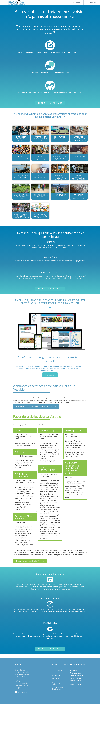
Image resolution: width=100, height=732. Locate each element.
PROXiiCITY (18, 709)
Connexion (92, 3)
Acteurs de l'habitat (21, 713)
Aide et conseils (20, 704)
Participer (50, 402)
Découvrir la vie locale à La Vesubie (30, 589)
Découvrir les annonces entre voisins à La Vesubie (36, 434)
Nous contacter (21, 720)
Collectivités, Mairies (21, 711)
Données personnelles (22, 702)
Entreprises (18, 715)
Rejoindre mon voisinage (50, 103)
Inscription (75, 3)
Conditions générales (22, 700)
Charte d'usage (20, 698)
